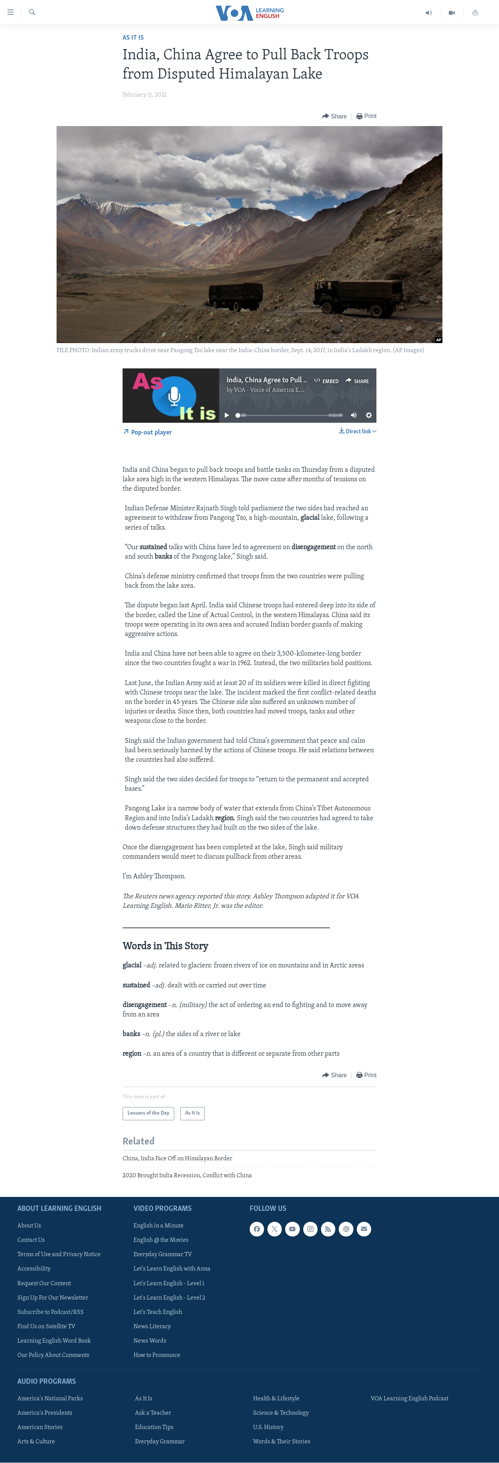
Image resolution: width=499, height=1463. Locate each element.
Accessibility (34, 1269)
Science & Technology (281, 1414)
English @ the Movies (161, 1241)
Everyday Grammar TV (163, 1255)
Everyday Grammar (160, 1442)
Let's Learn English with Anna (172, 1269)
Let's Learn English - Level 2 (169, 1298)
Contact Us (31, 1241)
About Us (29, 1226)
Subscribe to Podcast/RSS (50, 1312)
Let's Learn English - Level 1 (169, 1284)
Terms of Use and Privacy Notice (59, 1255)
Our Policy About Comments (53, 1355)
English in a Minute (159, 1226)
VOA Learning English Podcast (409, 1399)
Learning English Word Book (54, 1341)
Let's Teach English (158, 1312)
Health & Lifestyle (276, 1399)
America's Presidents (44, 1414)
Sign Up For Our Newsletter (52, 1298)
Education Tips (154, 1428)
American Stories (40, 1428)
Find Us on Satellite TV (46, 1327)
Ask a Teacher (153, 1414)
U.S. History (268, 1428)
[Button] (334, 116)
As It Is (133, 38)
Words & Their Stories (281, 1442)
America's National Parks (50, 1399)
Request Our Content (44, 1284)
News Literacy (152, 1327)
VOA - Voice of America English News (282, 390)
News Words (150, 1341)
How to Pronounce (157, 1355)
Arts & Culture (36, 1442)
